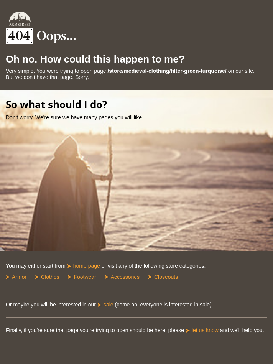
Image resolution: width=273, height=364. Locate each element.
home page (86, 266)
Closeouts (166, 277)
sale (108, 304)
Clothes (50, 277)
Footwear (85, 277)
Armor (19, 277)
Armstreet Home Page (20, 19)
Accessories (125, 277)
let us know (205, 330)
